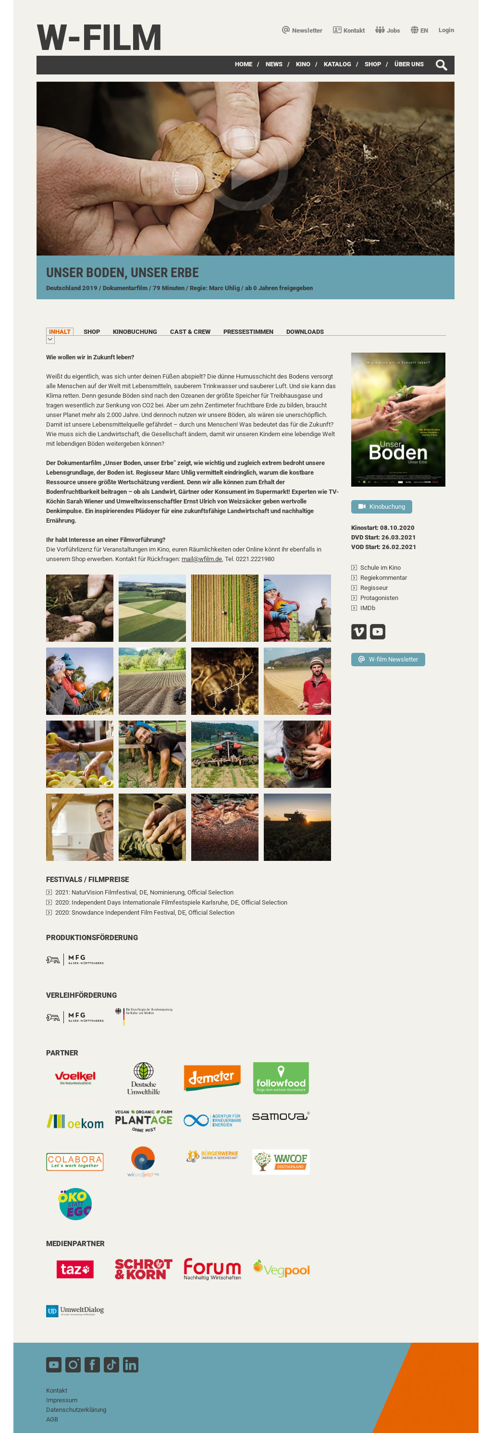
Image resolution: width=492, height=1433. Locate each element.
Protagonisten (379, 597)
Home (243, 64)
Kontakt (349, 30)
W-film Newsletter (388, 659)
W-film (99, 38)
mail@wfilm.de (202, 559)
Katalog (337, 64)
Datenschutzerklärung (76, 1409)
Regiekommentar (383, 577)
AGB (52, 1419)
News (274, 64)
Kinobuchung (381, 506)
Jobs (387, 30)
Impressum (61, 1400)
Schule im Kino (380, 567)
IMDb (367, 608)
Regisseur (374, 587)
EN (419, 30)
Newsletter (302, 30)
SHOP (373, 64)
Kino (303, 64)
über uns (409, 64)
